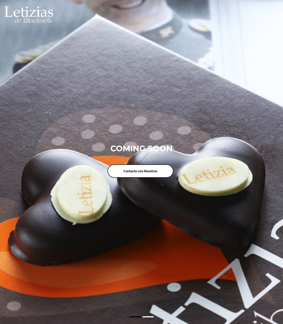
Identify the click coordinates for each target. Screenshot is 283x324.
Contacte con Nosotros (140, 171)
